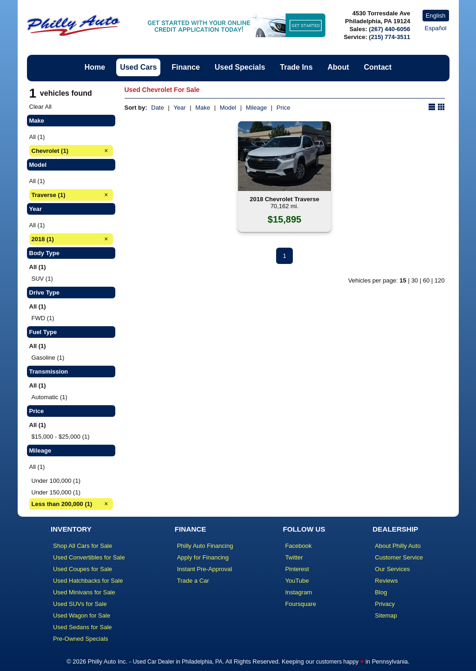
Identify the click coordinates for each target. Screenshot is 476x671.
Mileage (256, 107)
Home (95, 67)
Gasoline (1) (48, 357)
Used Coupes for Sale (82, 569)
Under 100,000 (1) (56, 480)
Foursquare (300, 603)
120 (440, 280)
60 (426, 280)
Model (228, 107)
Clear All (40, 106)
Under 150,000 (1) (56, 492)
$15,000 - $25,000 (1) (61, 436)
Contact (378, 67)
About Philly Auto (398, 545)
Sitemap (386, 615)
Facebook (298, 545)
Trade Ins (296, 67)
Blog (381, 592)
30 (414, 280)
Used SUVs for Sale (80, 603)
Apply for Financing (203, 557)
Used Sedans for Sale (82, 627)
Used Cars (138, 67)
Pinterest (297, 569)
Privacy (385, 603)
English (436, 15)
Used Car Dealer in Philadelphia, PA (178, 661)
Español (436, 28)
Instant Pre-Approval (204, 569)
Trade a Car (193, 580)
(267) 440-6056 (389, 29)
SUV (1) (42, 278)
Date (157, 107)
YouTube (297, 580)
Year (179, 107)
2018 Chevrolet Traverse (284, 199)
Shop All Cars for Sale (82, 545)
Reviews (386, 580)
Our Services (392, 569)
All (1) (37, 136)
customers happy (337, 661)
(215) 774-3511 (389, 36)
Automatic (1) (49, 397)
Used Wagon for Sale (81, 615)
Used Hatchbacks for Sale (88, 580)
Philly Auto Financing (205, 545)
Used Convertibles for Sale (89, 557)
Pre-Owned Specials (80, 638)
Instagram (298, 592)
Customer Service (399, 557)
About (338, 67)
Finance (185, 67)
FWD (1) (43, 318)
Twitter (294, 557)
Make (202, 107)
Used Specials (240, 67)
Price (284, 107)
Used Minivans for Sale (84, 592)
